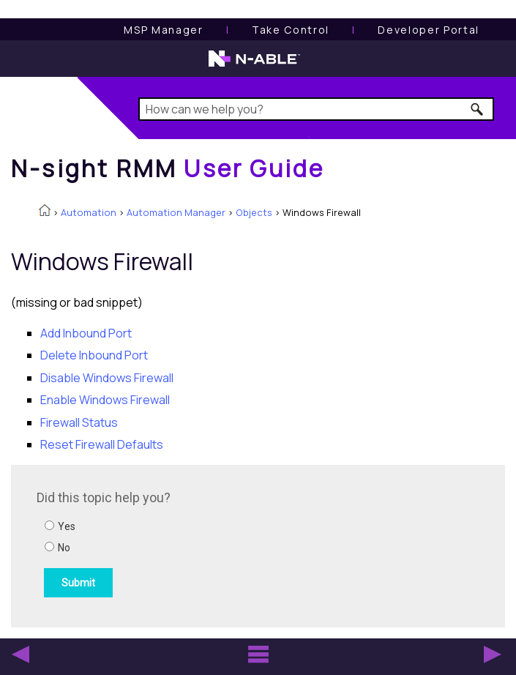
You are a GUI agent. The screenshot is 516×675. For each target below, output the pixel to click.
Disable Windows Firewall (106, 378)
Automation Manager (176, 212)
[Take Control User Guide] (290, 30)
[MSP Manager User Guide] (163, 30)
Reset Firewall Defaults (101, 444)
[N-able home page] (254, 65)
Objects (254, 212)
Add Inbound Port (86, 333)
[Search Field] (316, 109)
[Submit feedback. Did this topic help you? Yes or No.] (234, 544)
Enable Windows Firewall (105, 400)
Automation (88, 212)
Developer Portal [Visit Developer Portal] (428, 30)
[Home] (167, 168)
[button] (477, 109)
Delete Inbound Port (94, 355)
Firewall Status (79, 422)
